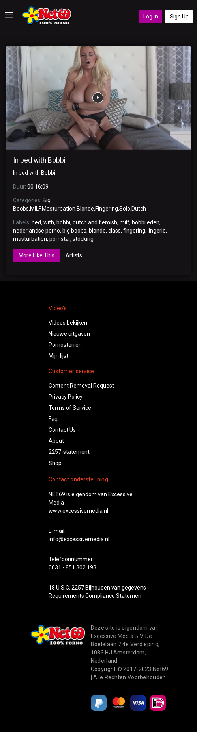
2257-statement (69, 452)
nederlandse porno (36, 230)
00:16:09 (38, 186)
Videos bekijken (68, 323)
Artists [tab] (74, 255)
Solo (124, 208)
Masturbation (58, 208)
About (56, 441)
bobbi (63, 222)
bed (36, 222)
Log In (150, 16)
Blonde (85, 208)
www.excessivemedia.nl (78, 511)
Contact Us (62, 430)
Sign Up (179, 16)
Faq (53, 419)
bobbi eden (145, 222)
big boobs (74, 230)
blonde (97, 230)
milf (124, 222)
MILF (35, 208)
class (114, 230)
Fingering (106, 208)
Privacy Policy (66, 397)
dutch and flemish (95, 222)
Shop (55, 463)
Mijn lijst (58, 356)
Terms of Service (70, 408)
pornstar (59, 239)
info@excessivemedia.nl (79, 539)
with (48, 222)
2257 (77, 587)
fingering (134, 230)
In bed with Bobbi (39, 160)
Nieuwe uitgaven (69, 334)
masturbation (30, 239)
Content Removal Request (81, 386)
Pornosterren (65, 345)
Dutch (138, 208)
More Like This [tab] (36, 255)
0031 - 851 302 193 (72, 567)
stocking (83, 239)
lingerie (157, 230)
